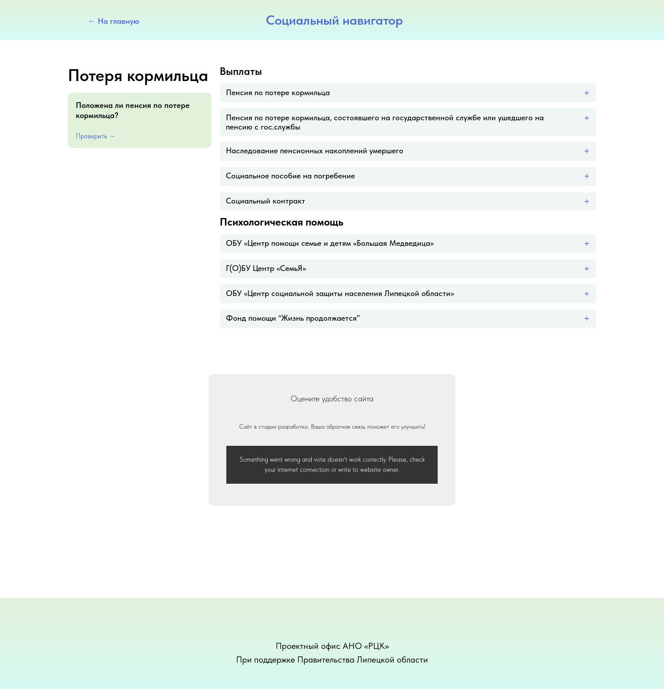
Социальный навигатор (334, 20)
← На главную (113, 21)
